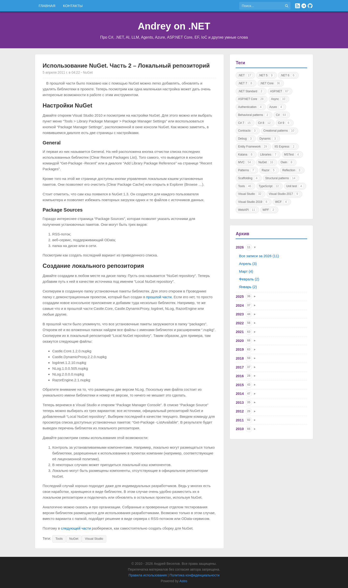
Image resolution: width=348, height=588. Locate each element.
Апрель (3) (248, 264)
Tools (59, 538)
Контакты (73, 6)
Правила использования (148, 575)
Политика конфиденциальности (195, 575)
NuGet (74, 538)
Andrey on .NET (174, 26)
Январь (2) (248, 287)
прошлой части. (159, 297)
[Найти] (286, 6)
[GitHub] (310, 6)
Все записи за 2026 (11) (259, 256)
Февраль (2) (249, 279)
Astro (183, 581)
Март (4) (246, 271)
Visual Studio (94, 538)
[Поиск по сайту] (261, 6)
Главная (47, 6)
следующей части (76, 528)
